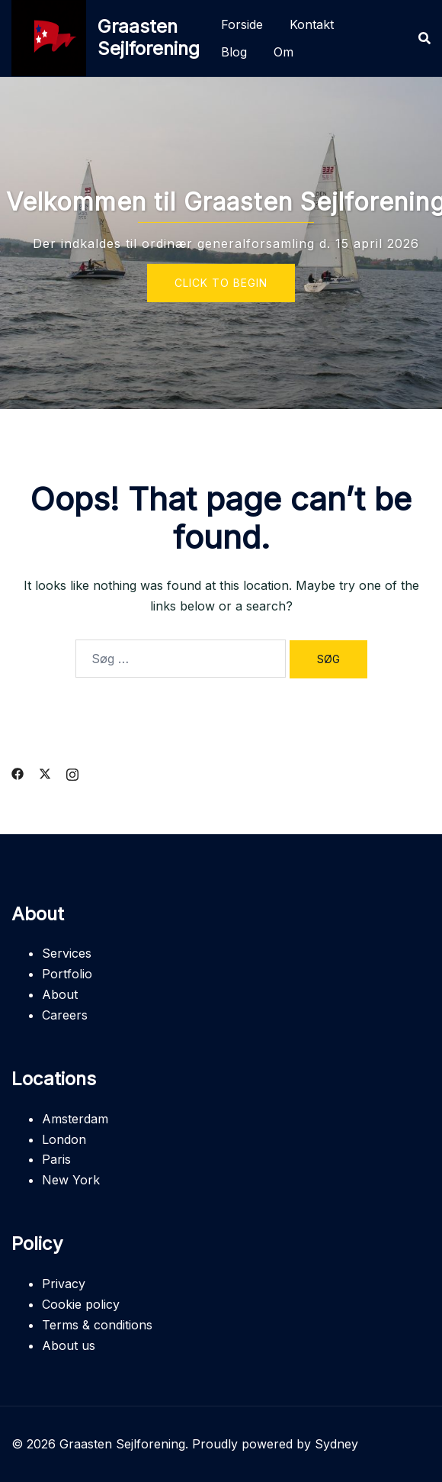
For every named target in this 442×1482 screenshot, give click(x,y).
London (64, 1139)
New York (71, 1179)
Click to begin (221, 282)
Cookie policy (81, 1304)
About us (68, 1345)
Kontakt (312, 24)
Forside (242, 24)
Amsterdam (75, 1118)
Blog (234, 52)
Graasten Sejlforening (149, 37)
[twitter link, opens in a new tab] (45, 772)
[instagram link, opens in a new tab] (72, 772)
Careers (65, 1015)
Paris (56, 1159)
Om (283, 52)
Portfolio (67, 973)
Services (66, 953)
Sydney (336, 1443)
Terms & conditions (97, 1324)
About (60, 994)
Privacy (63, 1283)
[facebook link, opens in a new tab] (17, 772)
